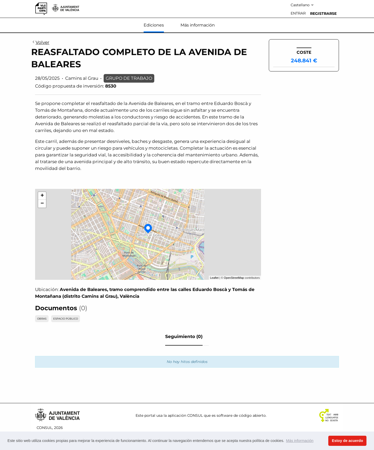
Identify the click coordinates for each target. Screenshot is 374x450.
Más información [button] (299, 441)
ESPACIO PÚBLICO (65, 318)
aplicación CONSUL (185, 415)
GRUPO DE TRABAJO (129, 78)
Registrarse (323, 13)
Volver (40, 42)
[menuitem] (298, 13)
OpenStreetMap (234, 277)
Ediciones (154, 25)
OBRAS (41, 318)
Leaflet (214, 277)
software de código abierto (241, 415)
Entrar (298, 13)
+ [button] (42, 196)
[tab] (184, 338)
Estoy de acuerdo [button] (347, 441)
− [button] (42, 204)
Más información (198, 25)
